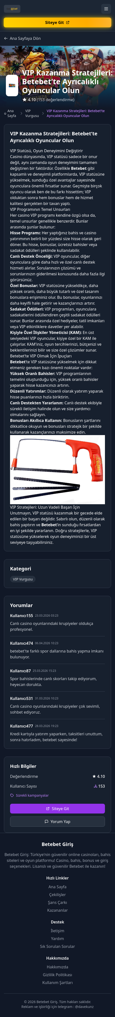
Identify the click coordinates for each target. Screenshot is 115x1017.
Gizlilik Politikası (57, 974)
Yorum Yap (57, 821)
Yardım (57, 938)
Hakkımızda (57, 967)
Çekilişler (57, 894)
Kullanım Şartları (57, 982)
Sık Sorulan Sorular (57, 946)
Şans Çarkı (57, 902)
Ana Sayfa (10, 113)
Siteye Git (57, 808)
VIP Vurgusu (32, 113)
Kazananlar (57, 910)
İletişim (57, 930)
